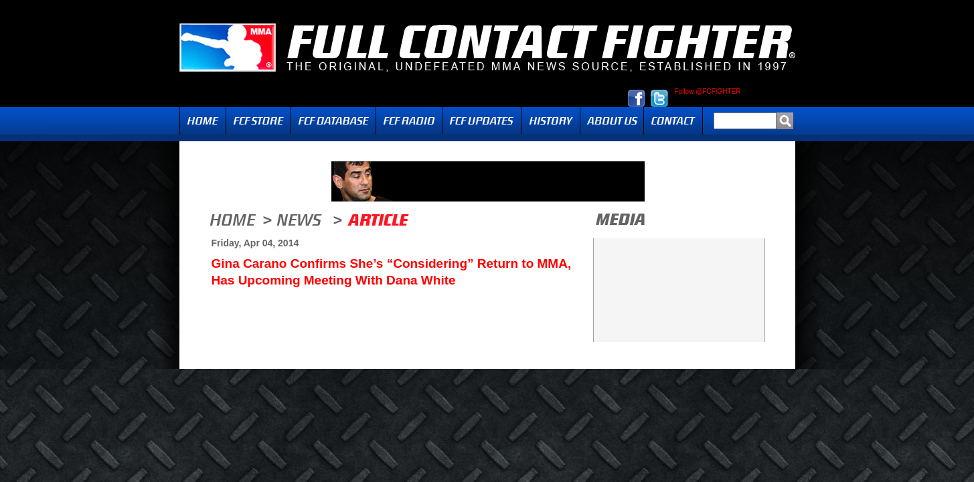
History (551, 121)
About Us (611, 121)
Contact (673, 121)
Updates (481, 121)
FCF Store (258, 121)
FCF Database (333, 121)
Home (203, 121)
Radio (409, 121)
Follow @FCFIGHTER (708, 91)
